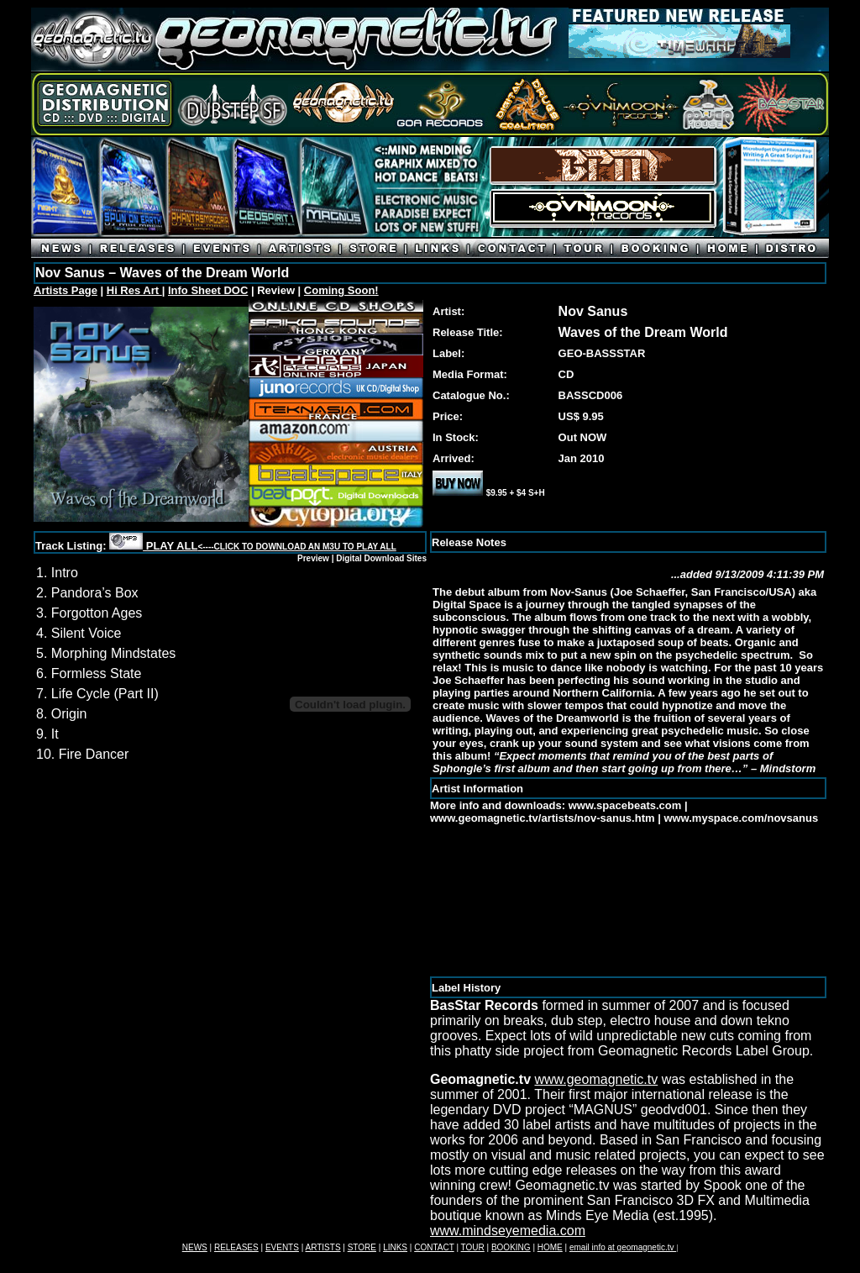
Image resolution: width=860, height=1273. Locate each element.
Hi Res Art (134, 290)
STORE (362, 1247)
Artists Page (65, 290)
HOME (550, 1247)
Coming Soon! (341, 290)
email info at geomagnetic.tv (622, 1247)
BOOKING (511, 1247)
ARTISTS (323, 1247)
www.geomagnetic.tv (596, 1079)
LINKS (395, 1247)
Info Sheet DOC (208, 290)
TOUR (473, 1247)
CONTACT (434, 1247)
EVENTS (282, 1247)
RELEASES (236, 1247)
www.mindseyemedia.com (507, 1230)
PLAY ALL (269, 545)
